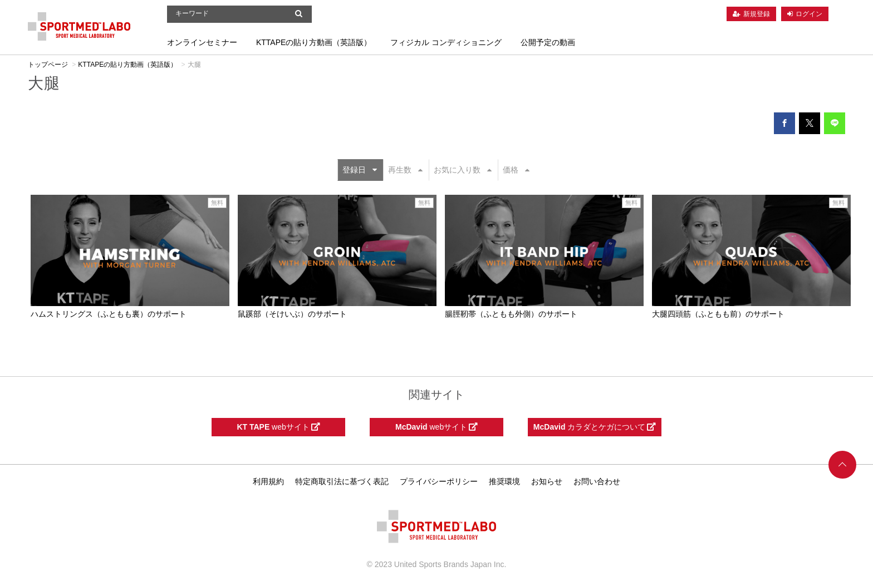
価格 (516, 169)
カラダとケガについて (594, 426)
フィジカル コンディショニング (446, 42)
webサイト (278, 426)
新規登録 (756, 14)
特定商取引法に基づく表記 (342, 481)
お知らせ (546, 481)
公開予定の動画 (548, 42)
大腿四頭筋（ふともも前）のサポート (718, 313)
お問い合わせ (596, 481)
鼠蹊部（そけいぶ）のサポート (292, 313)
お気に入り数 (463, 169)
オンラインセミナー (202, 42)
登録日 (359, 169)
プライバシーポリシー (439, 481)
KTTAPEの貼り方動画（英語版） (313, 42)
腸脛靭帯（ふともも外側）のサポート (511, 313)
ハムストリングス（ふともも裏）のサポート (109, 313)
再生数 (405, 169)
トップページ (48, 64)
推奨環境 (504, 481)
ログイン (809, 14)
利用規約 (268, 481)
